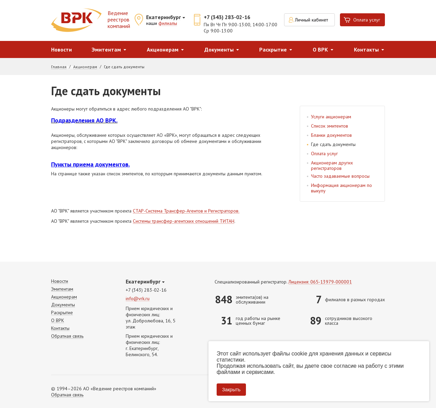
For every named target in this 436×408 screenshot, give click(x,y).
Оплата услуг (366, 20)
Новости (61, 49)
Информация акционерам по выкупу (341, 188)
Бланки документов (331, 135)
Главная (58, 66)
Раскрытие (273, 49)
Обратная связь (67, 336)
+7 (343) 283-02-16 (227, 17)
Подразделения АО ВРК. (84, 120)
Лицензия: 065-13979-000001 (320, 282)
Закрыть (231, 389)
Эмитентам (106, 49)
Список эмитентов (329, 126)
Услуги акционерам (331, 116)
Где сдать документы (333, 144)
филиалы (167, 23)
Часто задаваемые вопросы (340, 176)
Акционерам (162, 49)
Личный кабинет (311, 20)
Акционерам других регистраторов (332, 165)
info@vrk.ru (138, 298)
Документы (219, 49)
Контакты (366, 49)
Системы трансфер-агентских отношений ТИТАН (183, 221)
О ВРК (320, 49)
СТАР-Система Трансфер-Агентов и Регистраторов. (186, 211)
